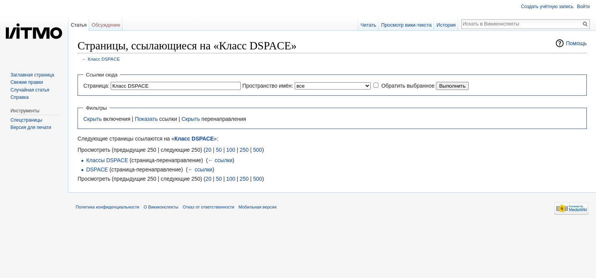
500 (257, 150)
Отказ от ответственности (209, 207)
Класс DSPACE (104, 58)
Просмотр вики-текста (406, 25)
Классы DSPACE (107, 160)
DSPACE (97, 169)
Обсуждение (105, 25)
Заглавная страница (32, 75)
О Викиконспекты (161, 207)
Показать (146, 119)
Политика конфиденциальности (107, 207)
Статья (78, 25)
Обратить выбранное (407, 86)
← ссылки (220, 160)
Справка (19, 97)
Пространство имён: (267, 86)
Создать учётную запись (547, 6)
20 (208, 150)
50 (219, 150)
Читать (368, 25)
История (446, 25)
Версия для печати (30, 127)
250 (244, 150)
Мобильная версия (257, 207)
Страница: (96, 86)
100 (230, 150)
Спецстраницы (26, 120)
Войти (583, 6)
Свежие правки (26, 82)
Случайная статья (29, 90)
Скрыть (92, 119)
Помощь (576, 43)
